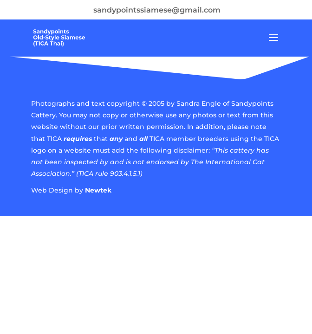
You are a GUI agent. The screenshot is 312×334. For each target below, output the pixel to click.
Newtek (98, 190)
